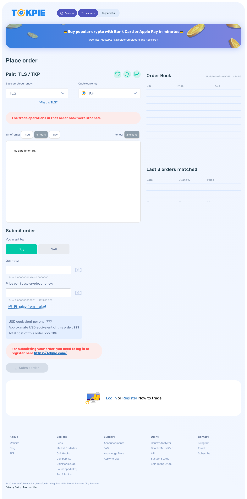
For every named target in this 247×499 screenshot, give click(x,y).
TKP (12, 453)
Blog (12, 448)
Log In (111, 398)
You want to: (15, 239)
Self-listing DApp (161, 464)
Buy (21, 249)
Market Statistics (67, 448)
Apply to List (111, 459)
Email (201, 448)
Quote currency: (88, 83)
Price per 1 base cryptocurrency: (29, 284)
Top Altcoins (64, 474)
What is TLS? (48, 102)
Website (14, 443)
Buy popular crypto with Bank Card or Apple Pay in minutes (123, 31)
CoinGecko (63, 453)
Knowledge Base (114, 453)
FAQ (106, 448)
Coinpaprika (64, 459)
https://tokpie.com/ (50, 353)
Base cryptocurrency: (19, 83)
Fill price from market (27, 307)
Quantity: (12, 261)
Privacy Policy (14, 487)
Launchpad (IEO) (67, 469)
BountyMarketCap (162, 448)
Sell (54, 249)
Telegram (203, 443)
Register (129, 398)
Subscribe (204, 453)
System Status (160, 459)
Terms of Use (30, 487)
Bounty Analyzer (161, 443)
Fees (60, 443)
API (153, 453)
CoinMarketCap (66, 464)
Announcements (114, 443)
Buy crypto (109, 13)
